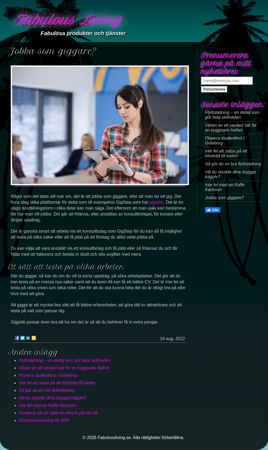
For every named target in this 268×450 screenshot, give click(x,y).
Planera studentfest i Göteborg (48, 375)
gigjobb (156, 202)
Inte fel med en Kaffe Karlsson (47, 405)
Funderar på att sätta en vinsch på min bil (58, 413)
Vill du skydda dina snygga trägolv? (52, 398)
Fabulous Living (68, 20)
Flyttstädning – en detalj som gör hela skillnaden (64, 360)
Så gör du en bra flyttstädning (47, 390)
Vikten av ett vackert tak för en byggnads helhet (64, 368)
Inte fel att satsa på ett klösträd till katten (57, 383)
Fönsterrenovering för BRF (44, 420)
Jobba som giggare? (224, 197)
